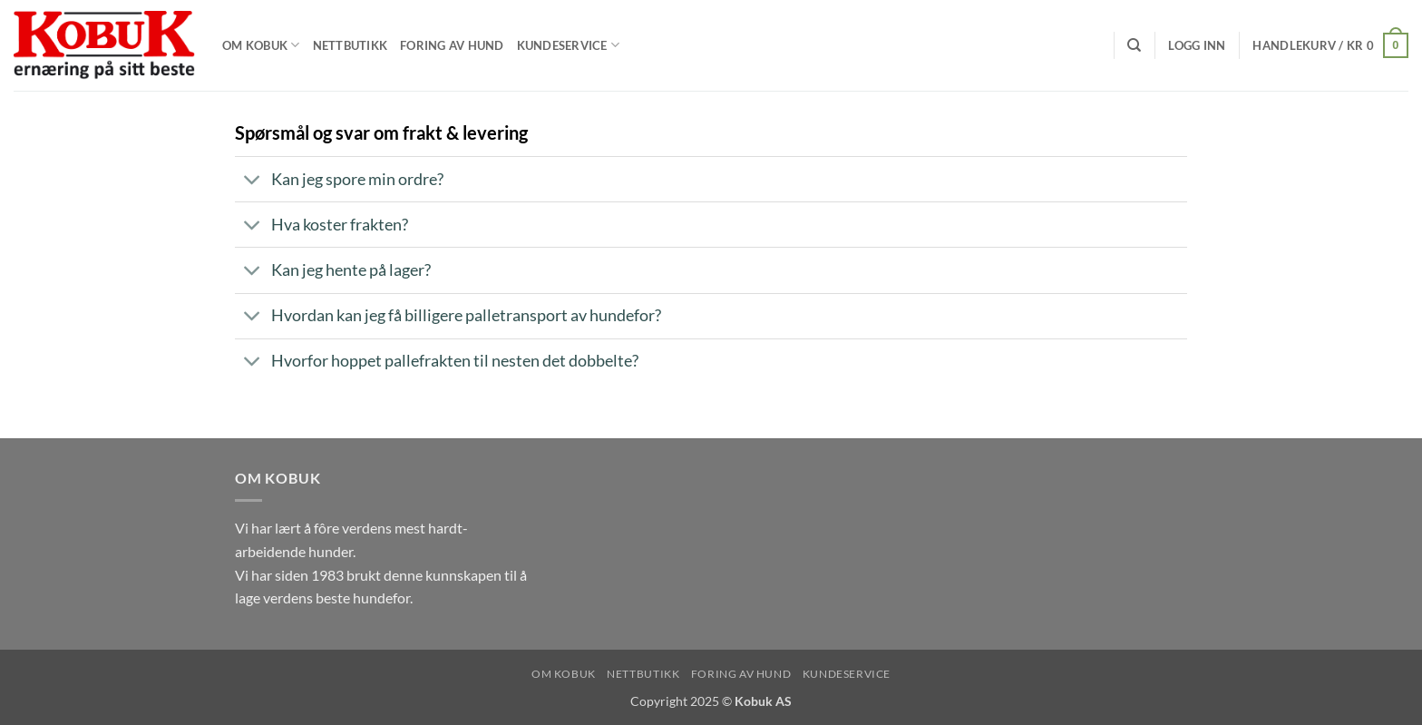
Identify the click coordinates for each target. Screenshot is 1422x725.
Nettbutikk (350, 45)
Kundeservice (568, 45)
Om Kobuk (261, 45)
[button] (1196, 45)
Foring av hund (452, 45)
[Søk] (1134, 45)
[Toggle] (252, 181)
